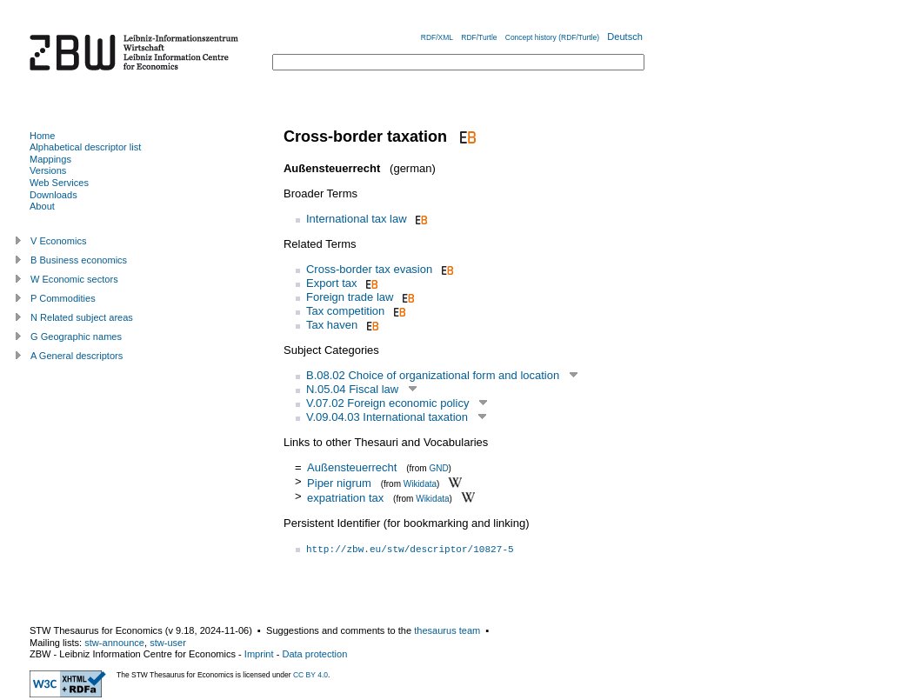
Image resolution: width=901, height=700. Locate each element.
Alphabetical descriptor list (85, 147)
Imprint (259, 654)
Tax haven (331, 324)
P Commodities (63, 298)
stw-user (168, 642)
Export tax (331, 283)
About (42, 206)
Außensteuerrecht (352, 467)
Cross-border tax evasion (369, 269)
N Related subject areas (81, 317)
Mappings (50, 159)
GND (438, 468)
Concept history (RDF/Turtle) (552, 37)
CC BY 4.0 (310, 674)
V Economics (58, 241)
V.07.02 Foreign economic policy (387, 403)
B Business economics (78, 260)
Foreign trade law (349, 296)
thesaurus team (447, 630)
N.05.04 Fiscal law (352, 389)
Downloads (53, 195)
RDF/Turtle (479, 37)
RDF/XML (437, 37)
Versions (48, 170)
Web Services (59, 182)
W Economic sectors (74, 279)
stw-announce (114, 642)
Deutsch (625, 36)
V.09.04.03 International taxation (387, 416)
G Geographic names (76, 336)
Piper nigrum (339, 482)
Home (42, 135)
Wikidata (420, 483)
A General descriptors (76, 355)
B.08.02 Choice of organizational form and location (432, 375)
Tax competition (345, 310)
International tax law (356, 218)
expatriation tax (345, 497)
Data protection (314, 654)
